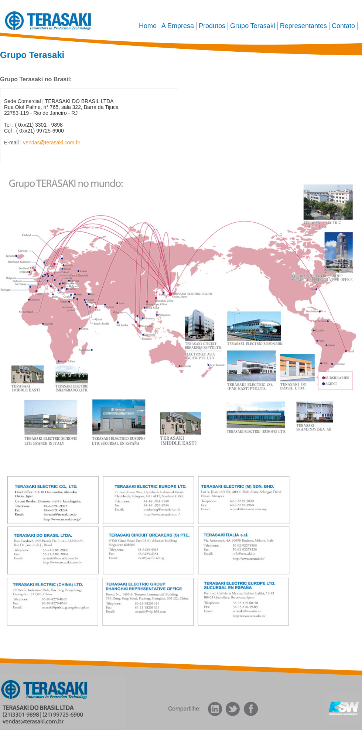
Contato (343, 26)
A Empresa (177, 26)
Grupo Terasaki (252, 26)
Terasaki (48, 19)
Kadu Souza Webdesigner (344, 708)
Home (148, 26)
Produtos (212, 26)
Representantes (303, 26)
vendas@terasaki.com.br (51, 142)
